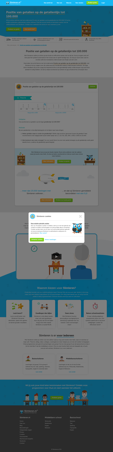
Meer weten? (43, 234)
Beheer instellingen (50, 241)
